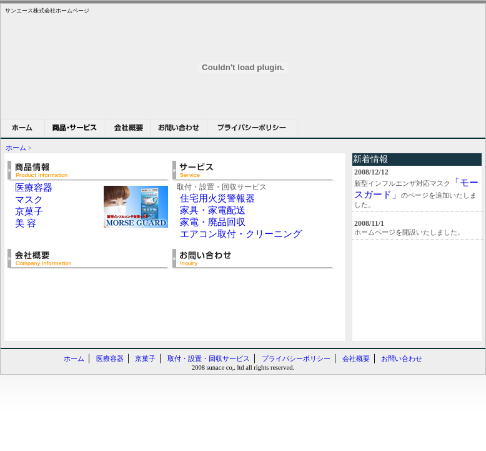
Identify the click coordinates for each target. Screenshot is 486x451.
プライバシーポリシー (296, 358)
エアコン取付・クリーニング (241, 234)
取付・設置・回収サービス (208, 358)
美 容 (25, 223)
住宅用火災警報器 (217, 198)
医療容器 (33, 188)
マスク (29, 200)
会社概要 (356, 358)
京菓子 (29, 211)
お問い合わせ (401, 358)
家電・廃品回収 (212, 222)
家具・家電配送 (212, 210)
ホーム (16, 147)
